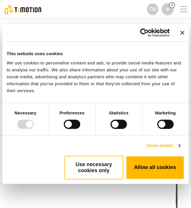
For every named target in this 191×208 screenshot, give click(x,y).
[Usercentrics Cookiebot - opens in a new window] (144, 32)
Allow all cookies (155, 167)
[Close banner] (182, 33)
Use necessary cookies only (94, 167)
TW (153, 9)
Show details (160, 145)
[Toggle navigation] (180, 1)
